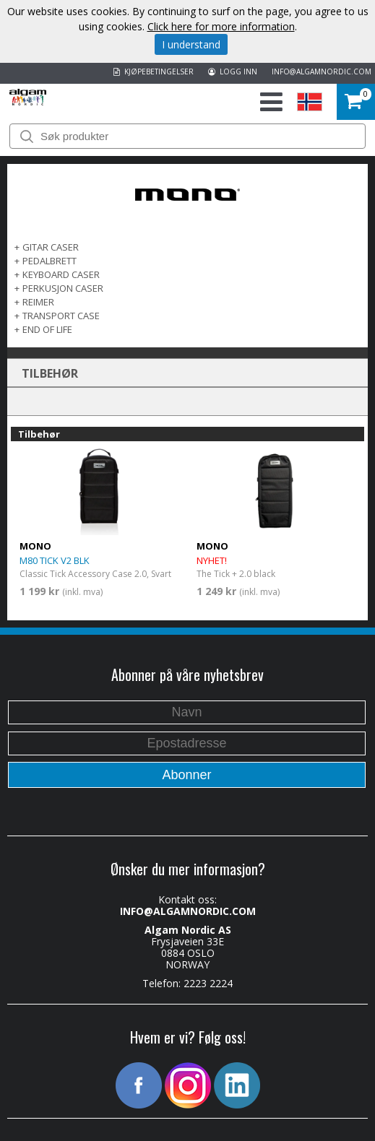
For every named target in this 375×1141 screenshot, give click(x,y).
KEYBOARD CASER (61, 274)
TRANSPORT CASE (61, 315)
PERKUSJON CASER (62, 288)
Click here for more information (221, 26)
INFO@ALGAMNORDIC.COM (321, 71)
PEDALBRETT (49, 260)
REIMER (38, 301)
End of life (47, 329)
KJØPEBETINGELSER (153, 71)
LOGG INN (232, 71)
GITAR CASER (50, 246)
